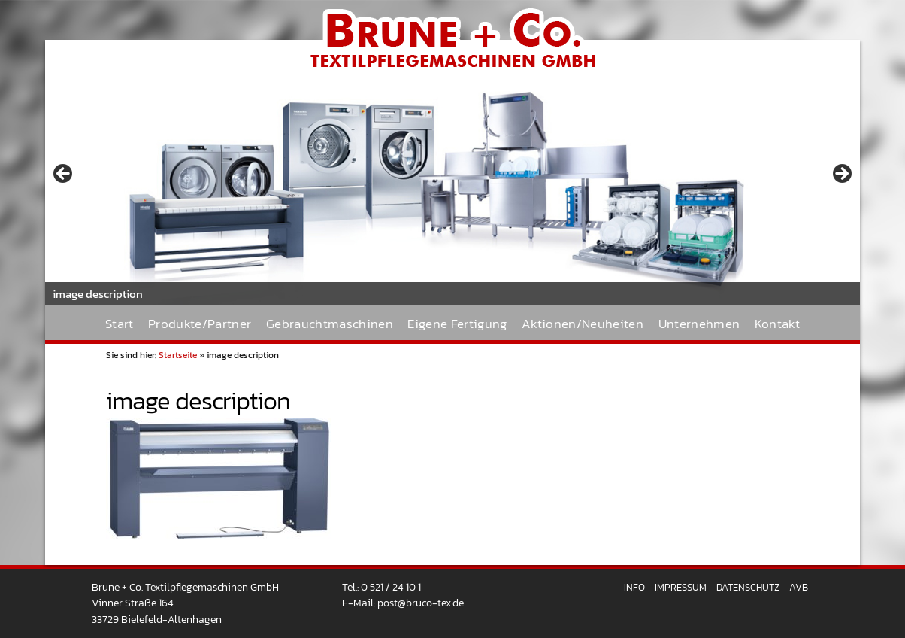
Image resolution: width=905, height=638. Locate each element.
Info (634, 587)
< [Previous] (64, 174)
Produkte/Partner (199, 323)
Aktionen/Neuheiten (582, 323)
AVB (798, 587)
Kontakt (777, 323)
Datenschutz (747, 587)
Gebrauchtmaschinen (329, 323)
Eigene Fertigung (457, 323)
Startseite (178, 355)
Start (119, 323)
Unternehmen (699, 323)
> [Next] (841, 174)
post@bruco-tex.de (420, 602)
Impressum (681, 587)
